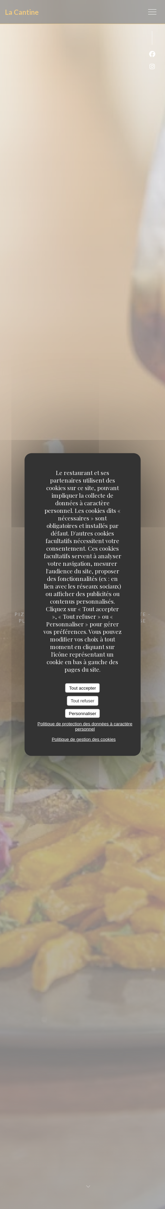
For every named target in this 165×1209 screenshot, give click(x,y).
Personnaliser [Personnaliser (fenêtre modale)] (82, 713)
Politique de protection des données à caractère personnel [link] (85, 726)
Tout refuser (82, 700)
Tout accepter (82, 687)
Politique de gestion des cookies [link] (84, 739)
